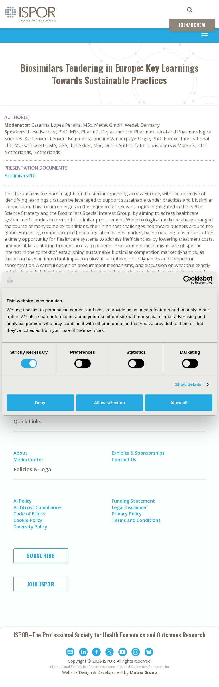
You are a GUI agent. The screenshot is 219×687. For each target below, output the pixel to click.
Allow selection (109, 402)
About (20, 453)
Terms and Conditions (136, 520)
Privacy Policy (127, 514)
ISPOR (109, 661)
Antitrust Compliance (37, 507)
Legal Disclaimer (129, 507)
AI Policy (22, 501)
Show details (188, 384)
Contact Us (124, 459)
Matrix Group (143, 672)
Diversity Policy (30, 527)
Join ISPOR (40, 584)
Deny (40, 402)
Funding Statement (133, 501)
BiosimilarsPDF (20, 175)
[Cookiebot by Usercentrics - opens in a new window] (187, 280)
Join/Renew (192, 25)
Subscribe (41, 555)
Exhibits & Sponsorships (138, 453)
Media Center (28, 459)
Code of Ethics (29, 514)
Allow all (179, 402)
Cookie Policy (27, 520)
